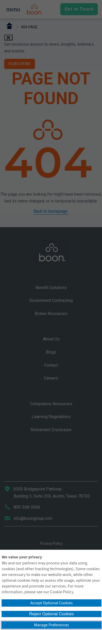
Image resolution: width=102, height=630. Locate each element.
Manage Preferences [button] (51, 625)
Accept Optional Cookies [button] (51, 603)
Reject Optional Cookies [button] (51, 614)
